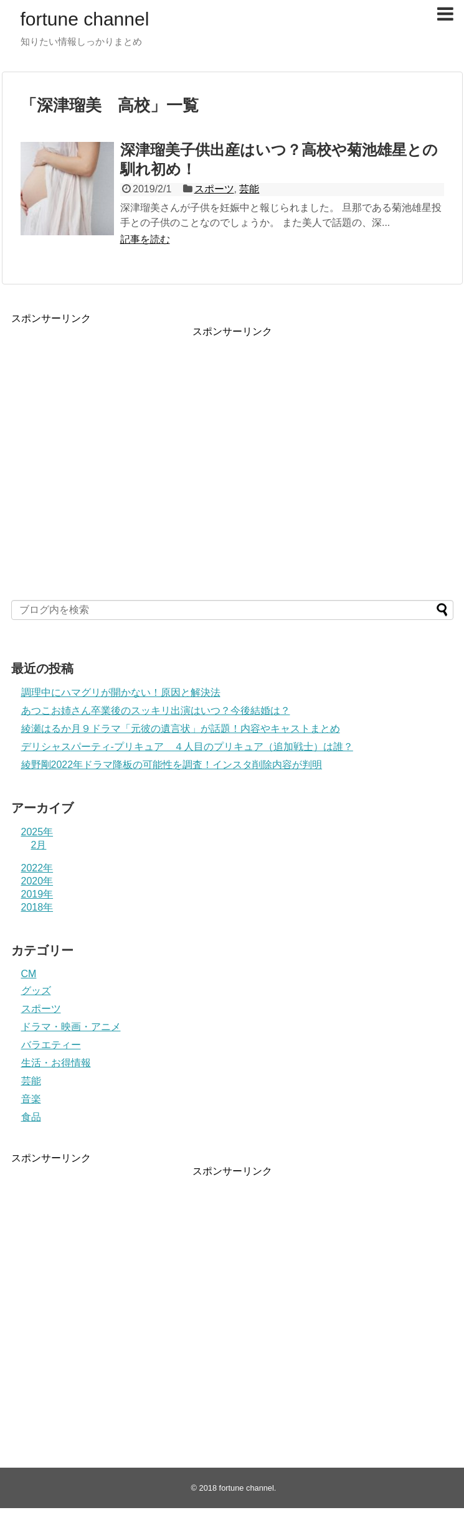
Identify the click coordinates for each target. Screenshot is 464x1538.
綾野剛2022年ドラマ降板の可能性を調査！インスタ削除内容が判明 (172, 764)
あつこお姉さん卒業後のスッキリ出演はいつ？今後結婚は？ (155, 710)
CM (29, 973)
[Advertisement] (118, 455)
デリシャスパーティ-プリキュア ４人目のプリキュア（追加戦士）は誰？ (187, 746)
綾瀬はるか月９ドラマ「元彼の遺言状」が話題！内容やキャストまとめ (180, 728)
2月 (39, 845)
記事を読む (145, 239)
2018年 (37, 907)
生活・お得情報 (56, 1062)
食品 (31, 1117)
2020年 (37, 881)
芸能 (249, 189)
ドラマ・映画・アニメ (71, 1026)
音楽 (31, 1099)
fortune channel (85, 19)
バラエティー (51, 1044)
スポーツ (214, 189)
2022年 (37, 868)
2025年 (37, 832)
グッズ (36, 990)
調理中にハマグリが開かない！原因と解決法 (120, 692)
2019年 (37, 894)
